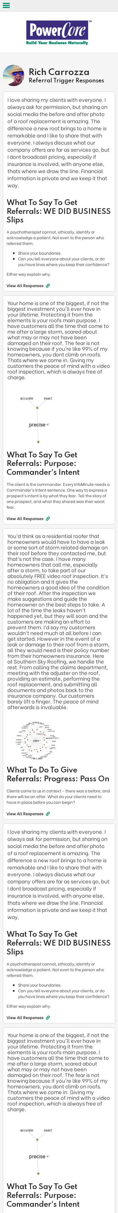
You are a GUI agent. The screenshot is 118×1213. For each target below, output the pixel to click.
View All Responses (28, 285)
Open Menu (6, 5)
